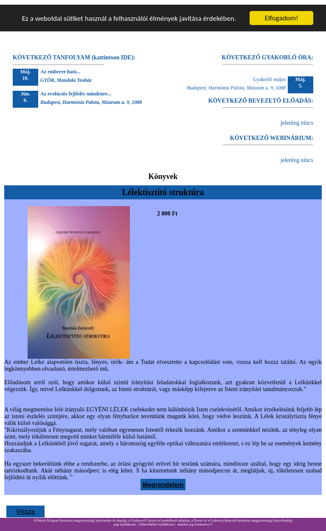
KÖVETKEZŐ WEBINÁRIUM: (271, 133)
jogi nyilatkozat (125, 520)
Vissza (25, 506)
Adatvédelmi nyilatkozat (156, 520)
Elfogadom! (281, 13)
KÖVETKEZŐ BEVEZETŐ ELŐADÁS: (260, 96)
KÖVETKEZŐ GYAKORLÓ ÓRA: (267, 53)
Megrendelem (163, 479)
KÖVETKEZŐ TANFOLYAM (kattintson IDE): (74, 53)
